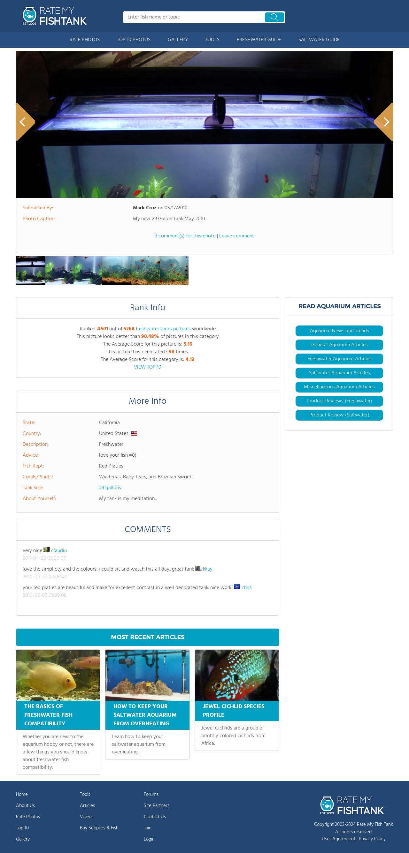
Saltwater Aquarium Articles (339, 373)
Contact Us (155, 817)
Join (147, 828)
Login (149, 839)
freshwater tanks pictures (163, 329)
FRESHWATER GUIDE (259, 40)
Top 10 (22, 828)
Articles (87, 806)
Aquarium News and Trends (339, 331)
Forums (151, 794)
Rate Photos (28, 817)
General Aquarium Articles (339, 345)
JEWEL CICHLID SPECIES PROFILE (233, 711)
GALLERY (178, 40)
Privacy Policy (372, 839)
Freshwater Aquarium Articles (339, 359)
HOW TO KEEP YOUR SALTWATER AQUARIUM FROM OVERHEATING (145, 715)
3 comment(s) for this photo (185, 236)
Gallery (23, 839)
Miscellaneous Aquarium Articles (339, 387)
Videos (86, 817)
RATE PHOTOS (85, 40)
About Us (25, 806)
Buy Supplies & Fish (99, 828)
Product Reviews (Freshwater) (339, 401)
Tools (85, 794)
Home (22, 794)
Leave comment (236, 236)
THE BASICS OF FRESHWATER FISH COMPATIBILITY (48, 715)
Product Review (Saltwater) (339, 415)
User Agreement (338, 839)
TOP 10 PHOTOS (133, 40)
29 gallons (110, 488)
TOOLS (212, 40)
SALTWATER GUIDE (319, 40)
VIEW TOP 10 (147, 367)
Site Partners (156, 806)
